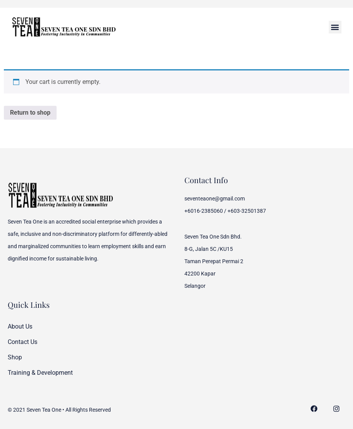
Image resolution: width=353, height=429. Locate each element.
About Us (20, 326)
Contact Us (22, 342)
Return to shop (30, 112)
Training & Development (40, 372)
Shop (15, 357)
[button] (335, 27)
